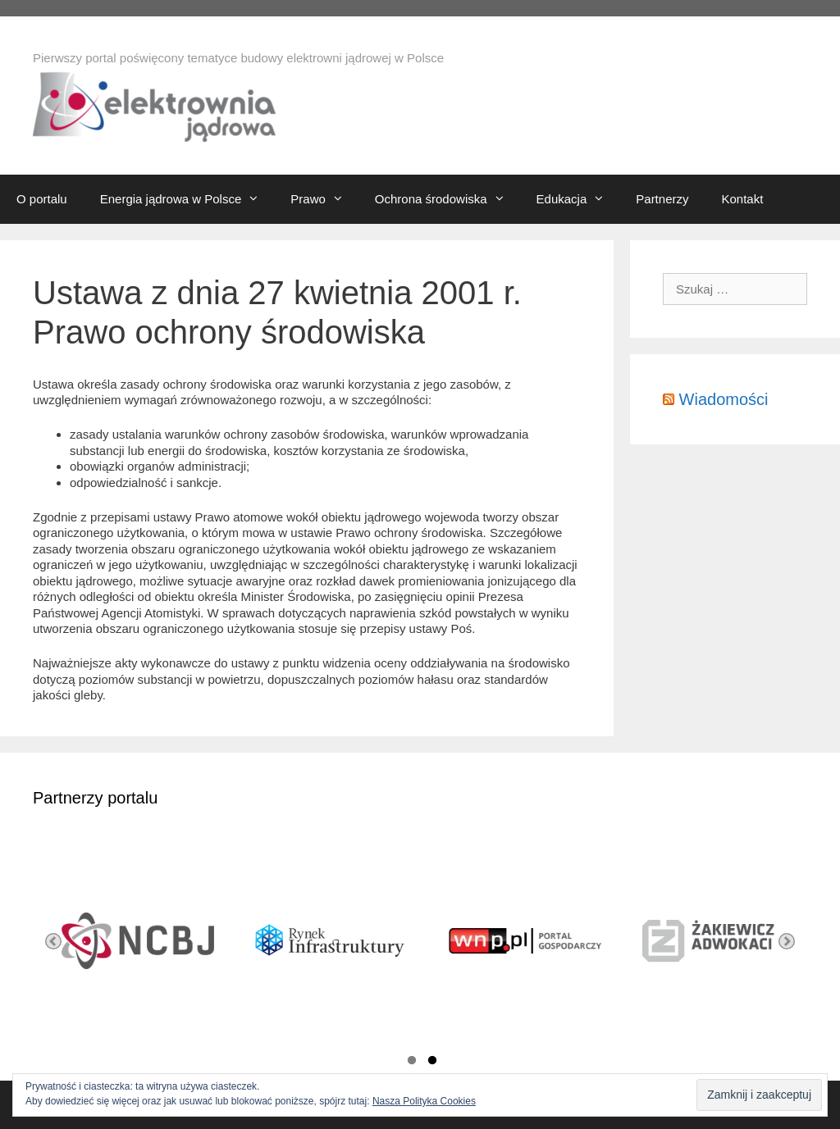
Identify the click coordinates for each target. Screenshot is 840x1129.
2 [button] (432, 1062)
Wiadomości (724, 399)
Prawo (324, 199)
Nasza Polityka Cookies (424, 1101)
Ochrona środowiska (447, 199)
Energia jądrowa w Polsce (187, 199)
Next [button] (786, 941)
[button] (257, 199)
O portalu (41, 199)
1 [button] (412, 1062)
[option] (129, 941)
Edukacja (578, 199)
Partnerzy (662, 199)
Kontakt (742, 199)
